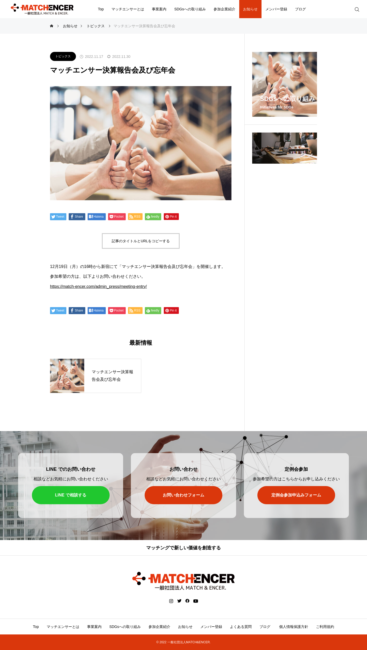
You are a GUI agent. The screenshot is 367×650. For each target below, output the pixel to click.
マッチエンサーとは (127, 9)
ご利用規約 (325, 627)
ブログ (300, 9)
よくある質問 (241, 627)
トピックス (63, 56)
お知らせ (250, 9)
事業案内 (159, 9)
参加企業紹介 (224, 9)
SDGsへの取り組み (190, 9)
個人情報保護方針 (293, 627)
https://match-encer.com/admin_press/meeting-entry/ (98, 286)
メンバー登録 (276, 9)
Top (101, 9)
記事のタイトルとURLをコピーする (141, 241)
